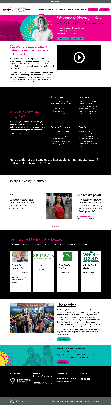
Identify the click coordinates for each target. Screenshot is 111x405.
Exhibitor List (14, 134)
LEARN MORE (78, 38)
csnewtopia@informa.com (64, 381)
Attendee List (24, 134)
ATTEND (93, 10)
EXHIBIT (104, 10)
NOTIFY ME (63, 38)
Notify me (63, 362)
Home (41, 10)
